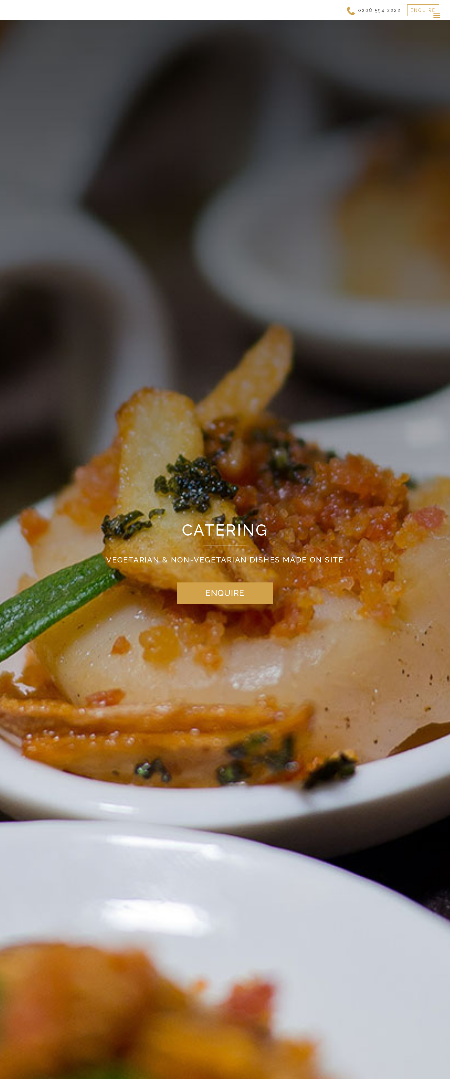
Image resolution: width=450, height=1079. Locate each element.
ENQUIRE (423, 10)
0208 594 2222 (379, 10)
